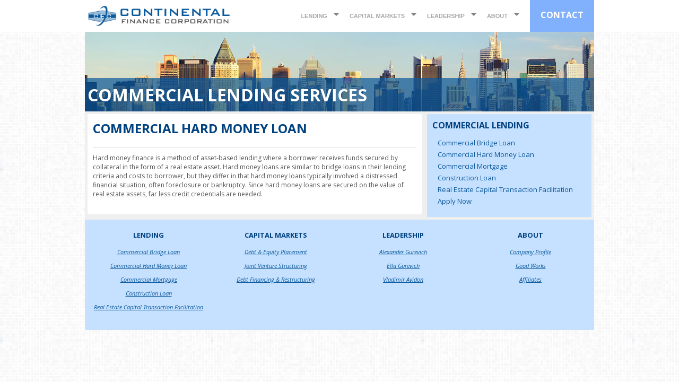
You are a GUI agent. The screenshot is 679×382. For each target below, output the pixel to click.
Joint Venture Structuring (276, 266)
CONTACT (562, 15)
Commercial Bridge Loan (476, 142)
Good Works (531, 266)
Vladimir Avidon (403, 279)
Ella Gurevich (403, 266)
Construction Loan (467, 178)
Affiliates (530, 279)
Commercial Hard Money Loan (486, 154)
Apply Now (455, 201)
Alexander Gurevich (403, 252)
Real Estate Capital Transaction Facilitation (505, 189)
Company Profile (530, 252)
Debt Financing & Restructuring (276, 279)
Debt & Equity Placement (276, 252)
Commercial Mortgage (473, 166)
